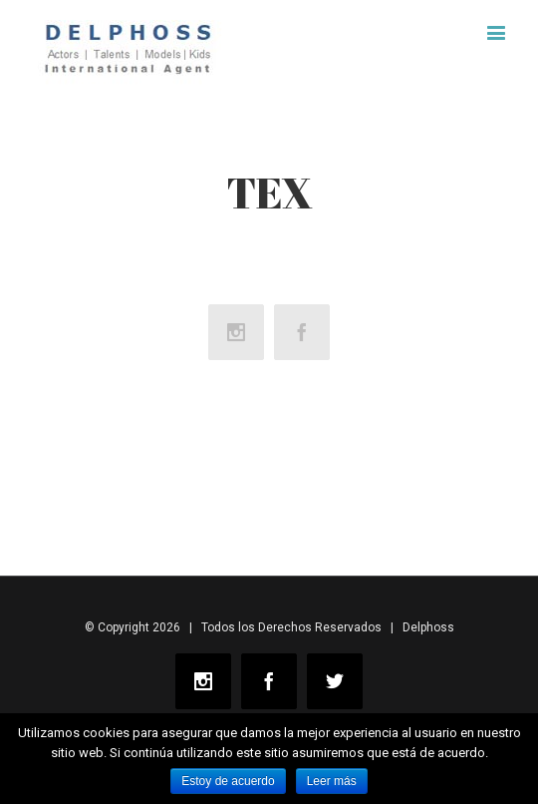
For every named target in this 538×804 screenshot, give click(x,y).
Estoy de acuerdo (227, 781)
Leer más (332, 781)
